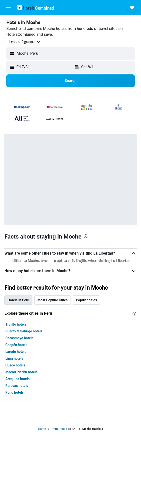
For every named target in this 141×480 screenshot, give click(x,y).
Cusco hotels (15, 365)
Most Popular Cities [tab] (53, 300)
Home (42, 429)
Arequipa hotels (17, 379)
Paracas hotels (16, 386)
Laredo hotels (15, 352)
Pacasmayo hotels (19, 338)
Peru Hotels (59, 429)
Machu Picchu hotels (21, 372)
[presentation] (85, 236)
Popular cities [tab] (86, 300)
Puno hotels (14, 392)
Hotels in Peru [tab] (18, 300)
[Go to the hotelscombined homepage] (36, 7)
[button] (8, 7)
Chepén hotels (16, 345)
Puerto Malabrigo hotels (23, 331)
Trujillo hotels (15, 324)
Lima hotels (14, 358)
